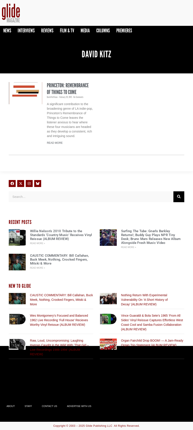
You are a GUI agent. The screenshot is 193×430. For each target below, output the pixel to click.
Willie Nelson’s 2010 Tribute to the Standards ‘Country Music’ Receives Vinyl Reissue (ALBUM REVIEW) (61, 235)
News (7, 30)
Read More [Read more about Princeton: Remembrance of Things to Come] (55, 142)
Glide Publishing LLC (99, 425)
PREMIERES (124, 30)
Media (85, 30)
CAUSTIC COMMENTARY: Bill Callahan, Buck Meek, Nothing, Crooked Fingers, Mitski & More (59, 259)
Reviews (47, 30)
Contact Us (49, 406)
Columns (103, 30)
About (11, 406)
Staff (28, 406)
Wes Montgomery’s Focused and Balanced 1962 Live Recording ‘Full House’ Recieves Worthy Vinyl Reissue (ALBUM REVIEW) (59, 320)
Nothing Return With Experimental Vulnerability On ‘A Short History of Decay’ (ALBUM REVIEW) (144, 299)
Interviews (26, 30)
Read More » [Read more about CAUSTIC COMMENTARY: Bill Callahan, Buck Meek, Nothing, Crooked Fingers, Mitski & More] (37, 268)
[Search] (178, 196)
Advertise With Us (79, 406)
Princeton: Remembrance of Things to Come (68, 89)
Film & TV (67, 30)
